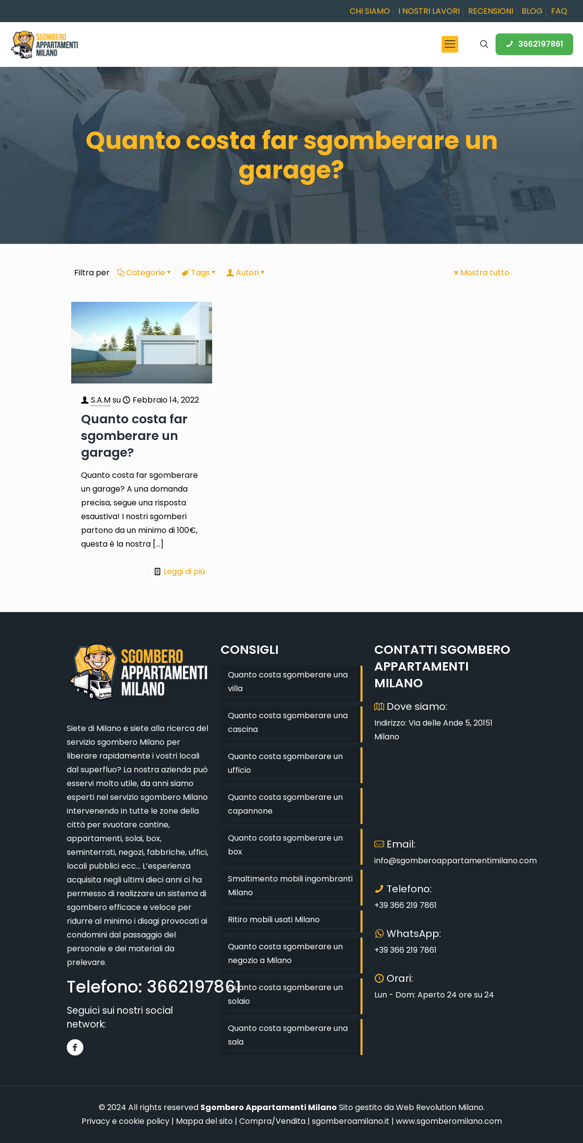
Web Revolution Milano (439, 1107)
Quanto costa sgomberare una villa (288, 681)
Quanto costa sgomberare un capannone (285, 804)
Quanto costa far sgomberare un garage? (134, 435)
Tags (200, 272)
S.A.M (101, 400)
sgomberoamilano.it (350, 1121)
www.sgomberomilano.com (449, 1121)
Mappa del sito (204, 1121)
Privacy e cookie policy (125, 1121)
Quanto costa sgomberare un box (285, 844)
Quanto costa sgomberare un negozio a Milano (285, 953)
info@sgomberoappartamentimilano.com (455, 860)
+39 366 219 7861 (405, 905)
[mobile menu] (450, 44)
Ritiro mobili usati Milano (274, 919)
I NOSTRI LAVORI (429, 11)
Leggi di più (184, 571)
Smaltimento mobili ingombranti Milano (290, 885)
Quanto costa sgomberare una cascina (288, 722)
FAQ (559, 11)
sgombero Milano (131, 742)
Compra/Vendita (272, 1121)
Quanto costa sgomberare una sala (288, 1035)
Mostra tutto (480, 272)
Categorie (145, 272)
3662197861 (534, 44)
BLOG (532, 11)
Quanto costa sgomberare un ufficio (285, 763)
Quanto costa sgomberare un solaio (285, 994)
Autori (246, 272)
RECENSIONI (490, 11)
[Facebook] (75, 1047)
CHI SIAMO (370, 11)
